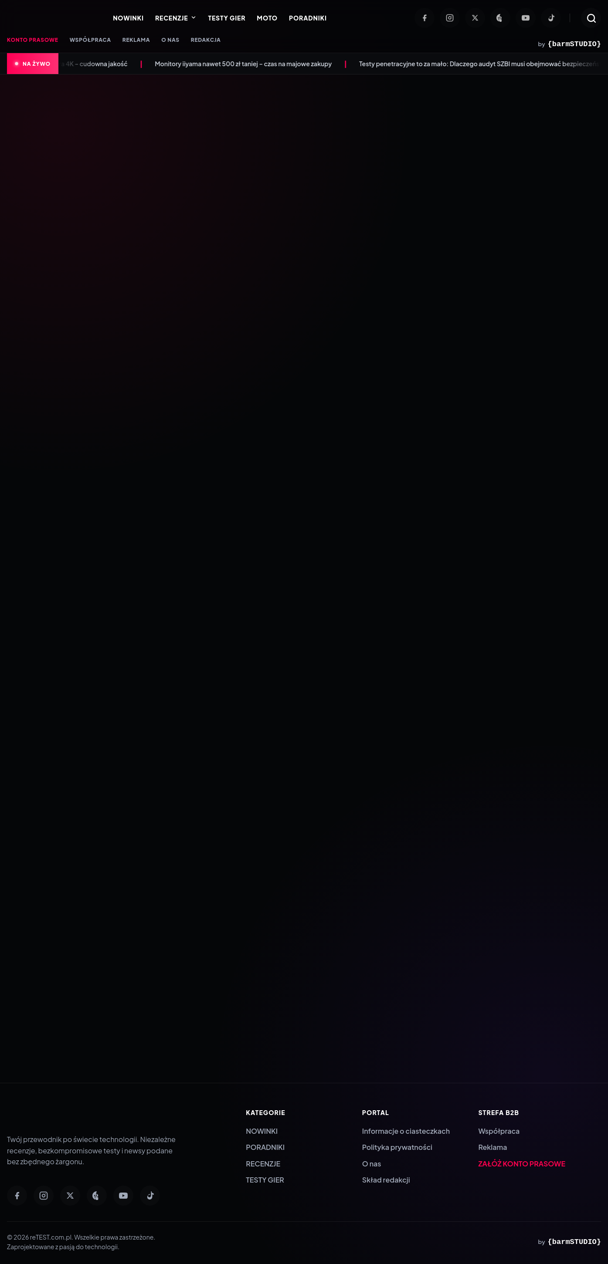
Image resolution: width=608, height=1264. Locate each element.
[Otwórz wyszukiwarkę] (591, 18)
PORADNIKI (308, 18)
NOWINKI (128, 18)
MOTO (267, 18)
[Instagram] (450, 18)
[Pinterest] (500, 18)
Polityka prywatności (397, 1147)
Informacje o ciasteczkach (406, 1131)
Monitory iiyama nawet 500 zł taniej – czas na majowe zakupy (254, 64)
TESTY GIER (226, 18)
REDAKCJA (206, 40)
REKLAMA (136, 40)
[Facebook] (424, 18)
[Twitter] (475, 18)
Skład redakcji (386, 1179)
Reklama (492, 1147)
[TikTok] (551, 18)
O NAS (170, 40)
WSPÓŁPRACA (90, 40)
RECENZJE (176, 18)
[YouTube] (526, 18)
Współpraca (499, 1131)
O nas (371, 1163)
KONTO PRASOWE (32, 40)
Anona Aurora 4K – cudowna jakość (88, 64)
